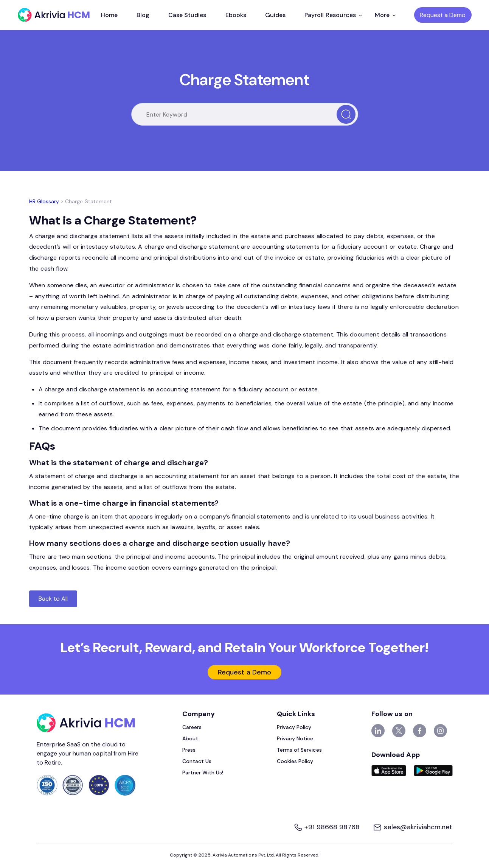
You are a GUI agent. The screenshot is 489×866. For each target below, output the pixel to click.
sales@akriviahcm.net (412, 827)
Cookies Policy (295, 761)
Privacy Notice (295, 738)
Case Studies (187, 15)
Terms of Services (299, 749)
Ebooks (235, 15)
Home (109, 15)
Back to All (53, 599)
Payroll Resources (333, 15)
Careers (192, 727)
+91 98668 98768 (327, 827)
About (190, 738)
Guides (275, 15)
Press (189, 749)
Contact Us (197, 761)
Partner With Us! (203, 772)
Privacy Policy (294, 727)
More (385, 15)
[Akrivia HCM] (54, 15)
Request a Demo (443, 15)
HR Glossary (44, 201)
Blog (143, 15)
